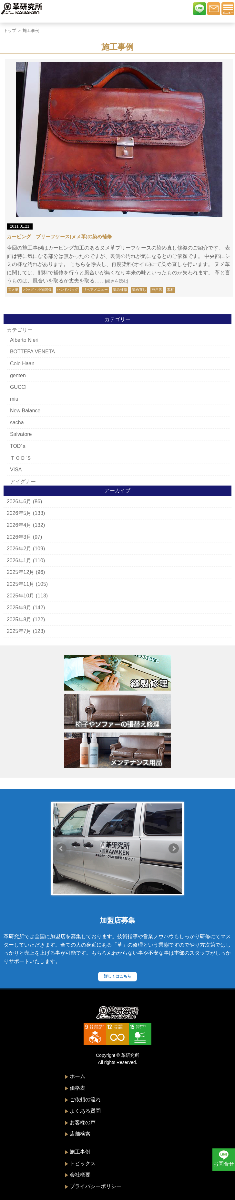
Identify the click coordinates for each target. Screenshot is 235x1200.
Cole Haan (22, 363)
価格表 (77, 1088)
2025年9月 (19, 607)
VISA (16, 469)
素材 (170, 289)
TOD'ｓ (18, 446)
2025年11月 (20, 584)
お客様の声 (83, 1122)
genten (18, 375)
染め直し (139, 289)
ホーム (77, 1076)
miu (14, 399)
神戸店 (156, 289)
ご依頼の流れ (85, 1099)
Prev (61, 848)
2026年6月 (19, 501)
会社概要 (80, 1174)
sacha (17, 422)
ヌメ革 (13, 289)
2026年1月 (19, 560)
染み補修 (120, 289)
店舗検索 (80, 1133)
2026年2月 (19, 548)
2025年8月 (19, 619)
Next (174, 848)
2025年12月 (20, 572)
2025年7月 (19, 631)
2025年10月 (20, 595)
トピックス (83, 1163)
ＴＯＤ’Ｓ (21, 458)
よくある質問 (85, 1111)
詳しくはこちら (117, 976)
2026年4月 (19, 525)
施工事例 (80, 1152)
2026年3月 (19, 537)
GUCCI (18, 387)
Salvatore (21, 434)
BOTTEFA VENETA (32, 351)
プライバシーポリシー (95, 1186)
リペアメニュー (95, 289)
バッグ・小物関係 (37, 289)
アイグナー (23, 481)
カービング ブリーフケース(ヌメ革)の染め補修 (59, 236)
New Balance (25, 410)
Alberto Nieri (24, 340)
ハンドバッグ (67, 289)
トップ (10, 30)
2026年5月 (19, 513)
